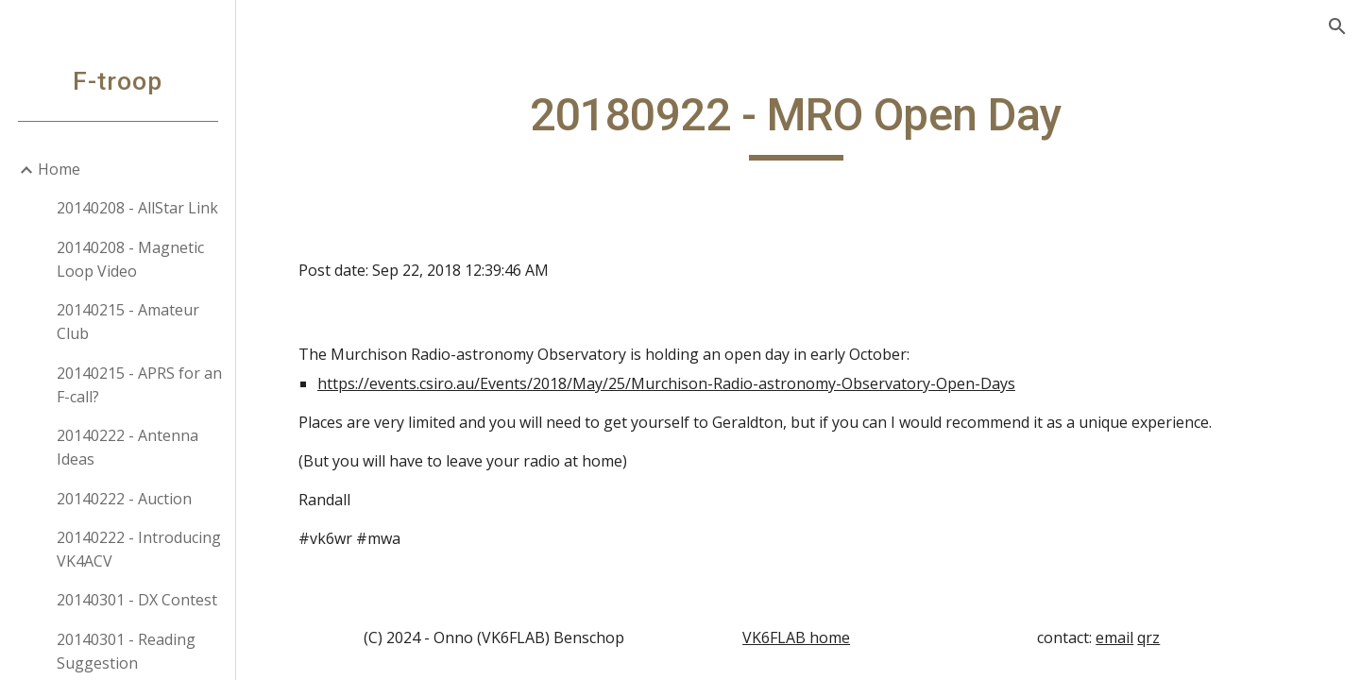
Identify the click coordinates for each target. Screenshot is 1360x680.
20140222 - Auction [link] (124, 498)
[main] (798, 123)
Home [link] (59, 169)
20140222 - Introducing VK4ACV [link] (139, 549)
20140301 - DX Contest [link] (137, 599)
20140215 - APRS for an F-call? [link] (139, 385)
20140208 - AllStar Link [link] (137, 207)
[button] (1337, 26)
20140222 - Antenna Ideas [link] (127, 447)
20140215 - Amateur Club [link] (128, 321)
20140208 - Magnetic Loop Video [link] (130, 259)
